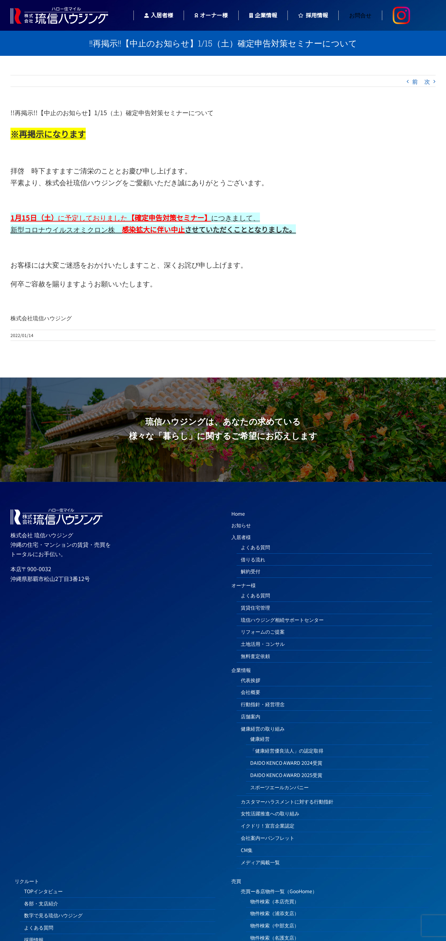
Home (238, 513)
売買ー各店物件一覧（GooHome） (279, 891)
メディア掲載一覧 (260, 862)
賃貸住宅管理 (255, 607)
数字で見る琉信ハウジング (53, 915)
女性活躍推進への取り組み (270, 813)
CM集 (247, 849)
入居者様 (241, 536)
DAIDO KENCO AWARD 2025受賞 (286, 774)
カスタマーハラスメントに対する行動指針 (287, 801)
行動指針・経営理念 (263, 704)
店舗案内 (250, 716)
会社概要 (250, 691)
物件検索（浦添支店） (274, 913)
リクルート (27, 880)
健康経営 (260, 738)
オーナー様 (243, 585)
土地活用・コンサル (263, 643)
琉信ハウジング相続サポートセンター (282, 619)
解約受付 (250, 571)
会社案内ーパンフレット (267, 837)
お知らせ (241, 525)
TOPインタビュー (43, 891)
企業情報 (241, 669)
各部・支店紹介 (41, 903)
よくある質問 (255, 547)
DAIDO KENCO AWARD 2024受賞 (286, 762)
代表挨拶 (250, 680)
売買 (236, 880)
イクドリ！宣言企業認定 (267, 825)
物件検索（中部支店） (274, 925)
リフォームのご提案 (263, 631)
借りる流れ (253, 559)
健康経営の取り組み (263, 728)
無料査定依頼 (255, 655)
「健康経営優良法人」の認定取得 (286, 750)
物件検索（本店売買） (274, 901)
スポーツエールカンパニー (279, 787)
